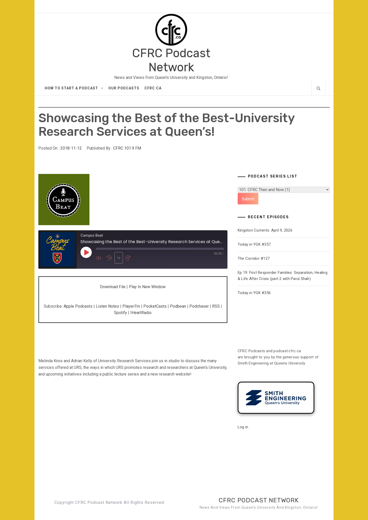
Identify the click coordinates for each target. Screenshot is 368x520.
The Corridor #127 (254, 258)
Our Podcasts (123, 88)
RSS (216, 306)
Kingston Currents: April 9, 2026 (265, 230)
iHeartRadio (141, 312)
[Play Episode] (86, 252)
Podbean (178, 306)
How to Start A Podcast (74, 88)
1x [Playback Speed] (118, 258)
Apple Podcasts (78, 306)
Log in (243, 427)
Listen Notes (107, 306)
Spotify (120, 312)
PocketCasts (155, 306)
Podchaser (199, 306)
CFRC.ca (153, 88)
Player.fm (131, 306)
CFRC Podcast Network (171, 60)
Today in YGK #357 (254, 244)
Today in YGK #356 (254, 292)
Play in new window (147, 286)
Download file (112, 286)
